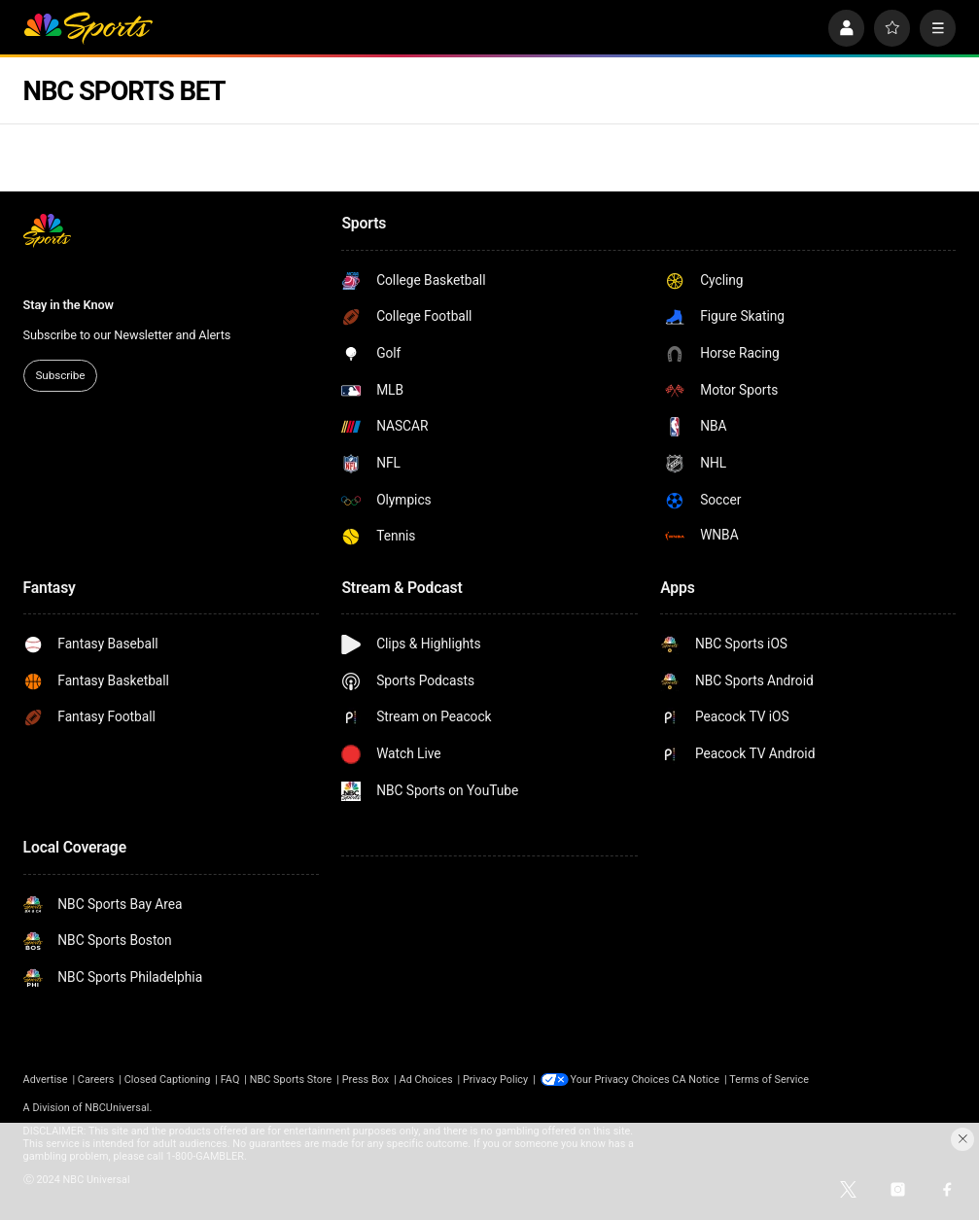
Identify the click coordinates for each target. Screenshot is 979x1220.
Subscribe (60, 375)
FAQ (230, 1079)
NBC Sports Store (291, 1079)
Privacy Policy (495, 1079)
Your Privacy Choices (622, 1079)
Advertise (45, 1079)
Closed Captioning (167, 1079)
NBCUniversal (117, 1107)
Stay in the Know (68, 304)
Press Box (366, 1079)
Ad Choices (426, 1079)
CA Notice (697, 1079)
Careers (96, 1079)
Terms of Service (771, 1079)
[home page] (88, 28)
